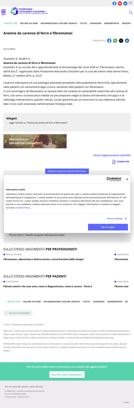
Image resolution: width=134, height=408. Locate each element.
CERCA (128, 12)
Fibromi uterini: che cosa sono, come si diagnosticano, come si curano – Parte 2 (47, 286)
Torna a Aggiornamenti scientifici (112, 155)
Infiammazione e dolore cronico (58, 23)
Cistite (83, 23)
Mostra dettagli (114, 218)
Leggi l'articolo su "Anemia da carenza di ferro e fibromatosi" (38, 122)
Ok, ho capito (108, 227)
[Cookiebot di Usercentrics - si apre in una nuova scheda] (108, 179)
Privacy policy (10, 396)
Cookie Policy (22, 207)
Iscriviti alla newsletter (67, 374)
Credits (126, 402)
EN (130, 3)
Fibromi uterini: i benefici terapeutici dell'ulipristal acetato (37, 235)
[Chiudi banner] (127, 179)
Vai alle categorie (19, 313)
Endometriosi (111, 23)
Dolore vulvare (29, 23)
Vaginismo (95, 23)
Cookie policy (23, 396)
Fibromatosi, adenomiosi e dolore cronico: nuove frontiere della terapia (43, 259)
